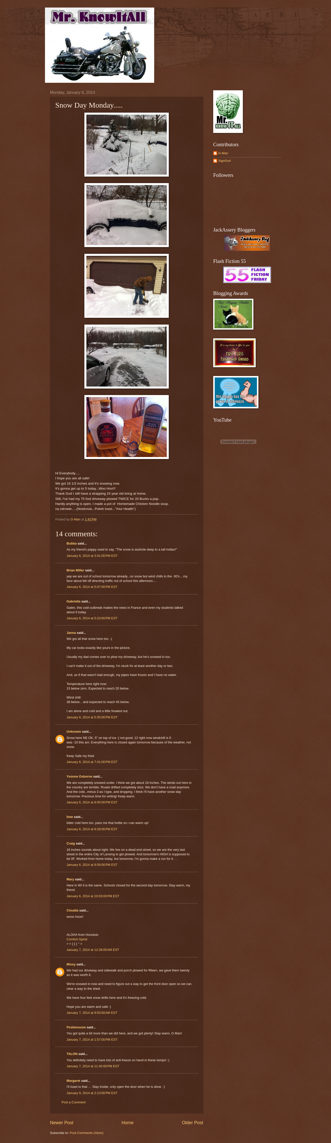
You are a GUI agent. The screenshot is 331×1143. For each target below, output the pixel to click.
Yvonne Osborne (79, 776)
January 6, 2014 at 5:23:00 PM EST (92, 618)
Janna (71, 633)
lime (70, 817)
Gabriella (73, 601)
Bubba (72, 543)
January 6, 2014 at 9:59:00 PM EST (92, 865)
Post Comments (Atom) (86, 1133)
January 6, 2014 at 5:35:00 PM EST (92, 717)
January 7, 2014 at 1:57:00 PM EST (92, 1039)
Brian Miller (75, 570)
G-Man (223, 153)
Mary (70, 879)
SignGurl (224, 161)
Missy (71, 964)
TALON (72, 1054)
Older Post (192, 1122)
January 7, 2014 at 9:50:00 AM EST (92, 1013)
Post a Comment (74, 1102)
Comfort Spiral (77, 939)
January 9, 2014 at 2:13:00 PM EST (92, 1093)
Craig (71, 843)
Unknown (74, 731)
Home (128, 1122)
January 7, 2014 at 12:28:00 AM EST (93, 950)
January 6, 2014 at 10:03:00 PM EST (93, 896)
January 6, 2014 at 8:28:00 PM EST (92, 829)
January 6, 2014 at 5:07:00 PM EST (92, 587)
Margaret (73, 1081)
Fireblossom (76, 1027)
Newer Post (61, 1122)
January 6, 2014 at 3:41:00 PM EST (92, 556)
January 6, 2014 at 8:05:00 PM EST (92, 802)
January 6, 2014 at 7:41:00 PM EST (92, 762)
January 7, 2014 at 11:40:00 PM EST (93, 1066)
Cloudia (72, 910)
